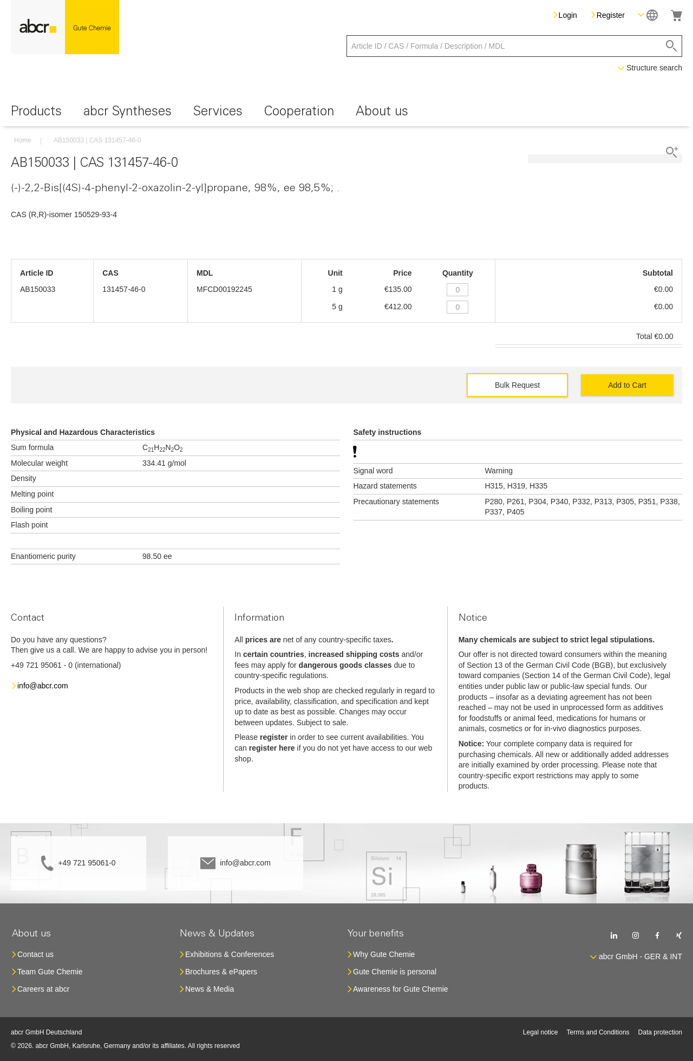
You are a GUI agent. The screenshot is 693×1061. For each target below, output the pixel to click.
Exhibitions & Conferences (229, 954)
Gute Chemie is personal (394, 971)
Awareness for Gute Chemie (400, 989)
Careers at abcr (43, 989)
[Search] (671, 46)
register (273, 737)
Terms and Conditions (598, 1032)
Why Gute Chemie (384, 954)
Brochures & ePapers (221, 971)
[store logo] (65, 27)
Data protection (660, 1032)
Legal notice (540, 1032)
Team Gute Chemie (50, 971)
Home (22, 140)
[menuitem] (36, 113)
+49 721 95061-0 (86, 862)
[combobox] (514, 46)
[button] (648, 15)
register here (272, 748)
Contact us (35, 954)
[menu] (346, 113)
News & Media (209, 989)
